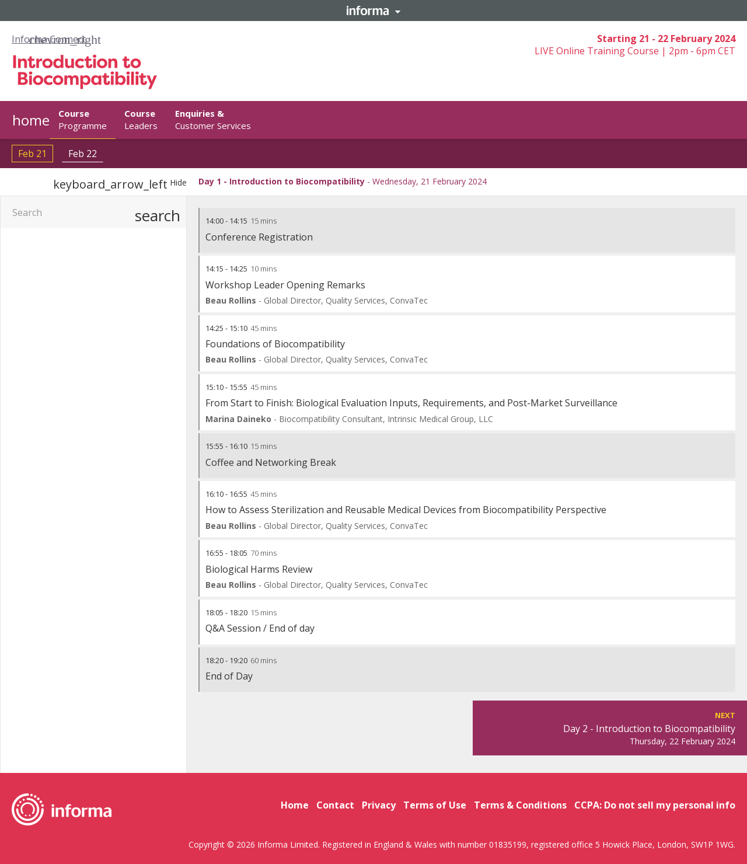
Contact (335, 805)
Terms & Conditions (520, 805)
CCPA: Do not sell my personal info (654, 805)
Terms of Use (434, 805)
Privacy (379, 805)
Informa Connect (49, 39)
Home (295, 805)
